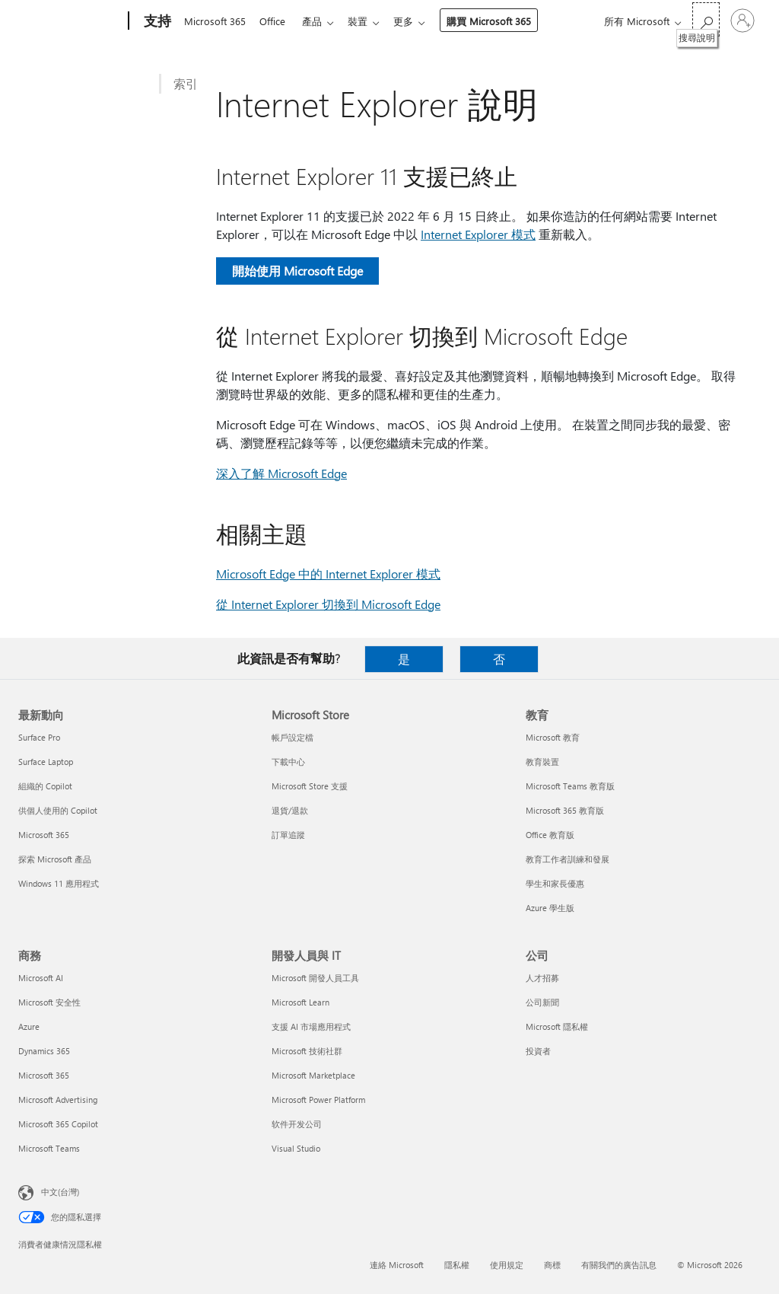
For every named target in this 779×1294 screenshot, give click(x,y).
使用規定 (506, 1264)
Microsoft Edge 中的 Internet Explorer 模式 (328, 574)
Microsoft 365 (215, 20)
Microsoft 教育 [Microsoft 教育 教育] (553, 737)
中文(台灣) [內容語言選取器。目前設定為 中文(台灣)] (60, 1191)
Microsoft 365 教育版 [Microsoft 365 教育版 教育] (565, 810)
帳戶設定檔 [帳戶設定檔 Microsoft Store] (292, 737)
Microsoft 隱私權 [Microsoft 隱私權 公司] (557, 1026)
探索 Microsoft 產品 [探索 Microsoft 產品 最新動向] (54, 859)
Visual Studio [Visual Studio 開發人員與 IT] (296, 1148)
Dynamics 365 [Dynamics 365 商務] (44, 1051)
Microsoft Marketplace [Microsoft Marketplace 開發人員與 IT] (313, 1075)
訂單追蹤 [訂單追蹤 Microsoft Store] (288, 834)
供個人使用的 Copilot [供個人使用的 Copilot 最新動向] (57, 810)
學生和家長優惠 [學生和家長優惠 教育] (555, 883)
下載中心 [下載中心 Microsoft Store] (288, 761)
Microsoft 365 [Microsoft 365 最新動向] (43, 834)
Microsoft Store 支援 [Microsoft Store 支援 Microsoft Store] (310, 786)
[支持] (156, 21)
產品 (318, 20)
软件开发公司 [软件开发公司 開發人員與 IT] (297, 1124)
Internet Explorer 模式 (478, 234)
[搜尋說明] (706, 19)
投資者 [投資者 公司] (538, 1051)
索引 (185, 83)
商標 (552, 1264)
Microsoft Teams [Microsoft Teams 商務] (49, 1148)
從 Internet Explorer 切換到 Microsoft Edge (328, 604)
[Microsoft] (70, 21)
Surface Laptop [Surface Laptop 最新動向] (45, 761)
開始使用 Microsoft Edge (297, 271)
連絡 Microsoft (397, 1264)
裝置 (367, 20)
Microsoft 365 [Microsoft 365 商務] (43, 1075)
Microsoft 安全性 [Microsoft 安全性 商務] (49, 1002)
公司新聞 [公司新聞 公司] (542, 1002)
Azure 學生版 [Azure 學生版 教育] (550, 907)
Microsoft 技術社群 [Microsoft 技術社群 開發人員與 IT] (307, 1051)
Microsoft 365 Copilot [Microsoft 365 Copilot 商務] (58, 1124)
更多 (415, 20)
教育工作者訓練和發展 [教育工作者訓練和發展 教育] (567, 859)
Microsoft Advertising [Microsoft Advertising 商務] (57, 1099)
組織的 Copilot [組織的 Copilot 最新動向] (45, 786)
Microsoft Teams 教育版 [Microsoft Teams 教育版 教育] (570, 786)
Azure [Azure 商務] (29, 1026)
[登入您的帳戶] (742, 20)
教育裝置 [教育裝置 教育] (542, 761)
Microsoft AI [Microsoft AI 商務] (40, 977)
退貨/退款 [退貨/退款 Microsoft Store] (290, 810)
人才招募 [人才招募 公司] (542, 977)
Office (275, 20)
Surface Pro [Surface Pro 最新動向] (39, 737)
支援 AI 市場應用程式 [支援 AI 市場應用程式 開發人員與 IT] (311, 1026)
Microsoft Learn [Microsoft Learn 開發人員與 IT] (300, 1002)
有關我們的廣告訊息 (619, 1264)
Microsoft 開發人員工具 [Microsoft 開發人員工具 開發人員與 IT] (315, 977)
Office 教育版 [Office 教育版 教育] (550, 834)
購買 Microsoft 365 (501, 20)
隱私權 (456, 1264)
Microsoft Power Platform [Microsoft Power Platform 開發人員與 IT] (318, 1099)
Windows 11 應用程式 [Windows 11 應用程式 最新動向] (58, 883)
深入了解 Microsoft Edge (281, 473)
